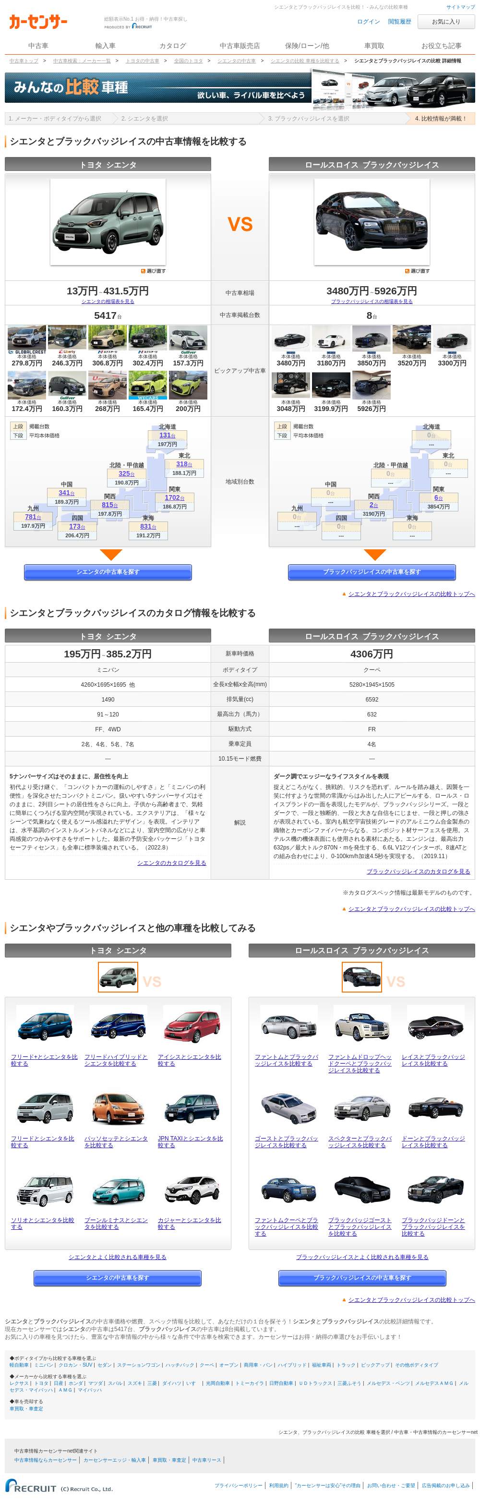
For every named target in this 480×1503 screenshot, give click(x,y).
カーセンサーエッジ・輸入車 (115, 1460)
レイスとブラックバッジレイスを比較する (433, 1060)
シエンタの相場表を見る (108, 301)
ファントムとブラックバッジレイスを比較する (286, 1060)
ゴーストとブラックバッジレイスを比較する (286, 1142)
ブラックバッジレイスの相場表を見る (372, 301)
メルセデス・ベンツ (388, 1383)
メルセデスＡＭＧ (434, 1383)
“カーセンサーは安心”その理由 (328, 1485)
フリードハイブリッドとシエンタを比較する (116, 1060)
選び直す (153, 270)
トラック (346, 1365)
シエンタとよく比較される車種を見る (118, 1257)
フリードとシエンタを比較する (42, 1142)
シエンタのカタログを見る (171, 863)
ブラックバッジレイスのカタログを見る (418, 871)
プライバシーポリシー (239, 1485)
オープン (229, 1365)
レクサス (19, 1383)
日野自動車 (281, 1383)
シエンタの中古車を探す (108, 572)
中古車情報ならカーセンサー (45, 1460)
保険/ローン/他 (307, 45)
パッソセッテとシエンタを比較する (116, 1142)
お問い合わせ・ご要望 (391, 1485)
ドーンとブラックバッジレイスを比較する (433, 1142)
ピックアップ (375, 1365)
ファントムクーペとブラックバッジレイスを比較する (286, 1227)
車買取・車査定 (26, 1408)
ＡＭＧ (65, 1390)
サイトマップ (460, 7)
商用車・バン (258, 1365)
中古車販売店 (240, 45)
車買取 (374, 45)
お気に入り (446, 21)
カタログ (172, 45)
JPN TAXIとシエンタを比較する (190, 1142)
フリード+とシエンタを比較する (44, 1060)
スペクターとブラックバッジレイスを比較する (360, 1142)
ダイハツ (171, 1383)
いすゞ (193, 1383)
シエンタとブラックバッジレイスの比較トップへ (411, 594)
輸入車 (106, 45)
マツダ (95, 1383)
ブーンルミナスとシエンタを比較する (116, 1223)
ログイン (368, 21)
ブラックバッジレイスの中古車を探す (372, 572)
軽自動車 (19, 1365)
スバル (115, 1383)
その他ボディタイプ (416, 1365)
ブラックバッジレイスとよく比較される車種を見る (362, 1257)
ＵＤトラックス (315, 1383)
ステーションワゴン (138, 1365)
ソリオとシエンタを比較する (42, 1223)
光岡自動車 (218, 1383)
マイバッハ (90, 1390)
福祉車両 (321, 1365)
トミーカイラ (249, 1383)
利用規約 (278, 1485)
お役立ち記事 (441, 45)
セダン (104, 1365)
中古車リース (206, 1460)
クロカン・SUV (76, 1365)
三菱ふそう (349, 1383)
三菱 (152, 1383)
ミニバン (43, 1365)
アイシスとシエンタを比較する (189, 1060)
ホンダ (76, 1383)
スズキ (135, 1383)
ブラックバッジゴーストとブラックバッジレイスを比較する (360, 1227)
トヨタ (41, 1383)
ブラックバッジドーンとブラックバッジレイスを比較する (433, 1227)
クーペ (207, 1365)
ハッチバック (180, 1365)
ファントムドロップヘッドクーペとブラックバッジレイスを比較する (360, 1064)
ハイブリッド (292, 1365)
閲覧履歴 (399, 21)
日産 (58, 1383)
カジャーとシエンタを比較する (189, 1223)
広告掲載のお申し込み (446, 1485)
